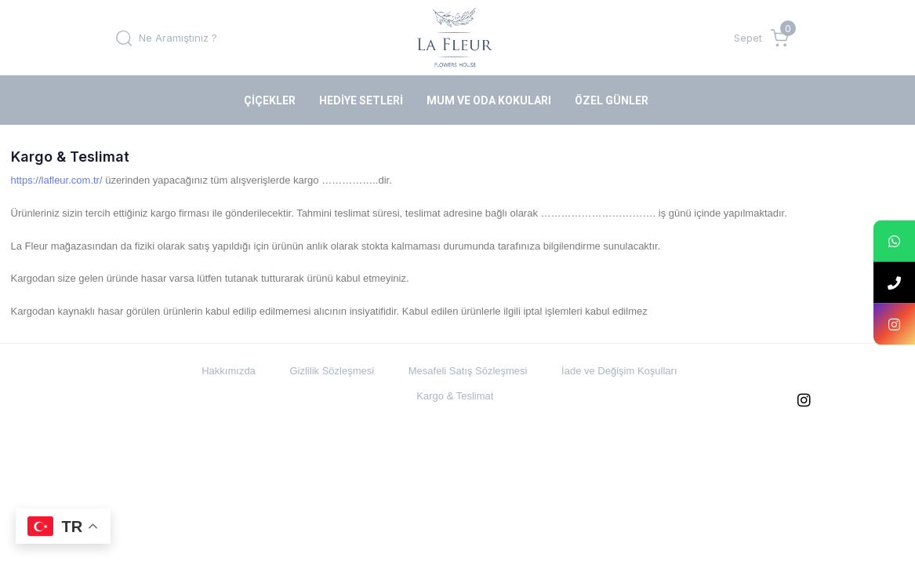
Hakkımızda (229, 371)
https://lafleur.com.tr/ (57, 180)
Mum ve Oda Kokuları (489, 100)
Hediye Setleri (361, 100)
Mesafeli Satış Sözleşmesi (468, 371)
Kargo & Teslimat (454, 396)
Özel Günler (611, 100)
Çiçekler (270, 100)
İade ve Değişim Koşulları (619, 371)
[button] (166, 37)
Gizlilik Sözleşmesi (331, 371)
